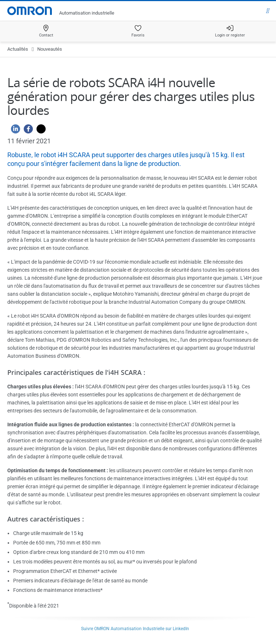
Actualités (17, 49)
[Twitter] (39, 130)
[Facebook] (26, 130)
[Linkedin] (13, 130)
